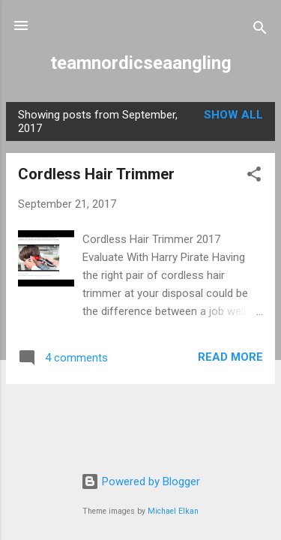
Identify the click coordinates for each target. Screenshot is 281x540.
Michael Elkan (173, 511)
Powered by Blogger (140, 481)
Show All (233, 115)
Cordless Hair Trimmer (96, 174)
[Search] (260, 30)
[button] (254, 176)
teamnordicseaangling (141, 63)
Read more (230, 357)
